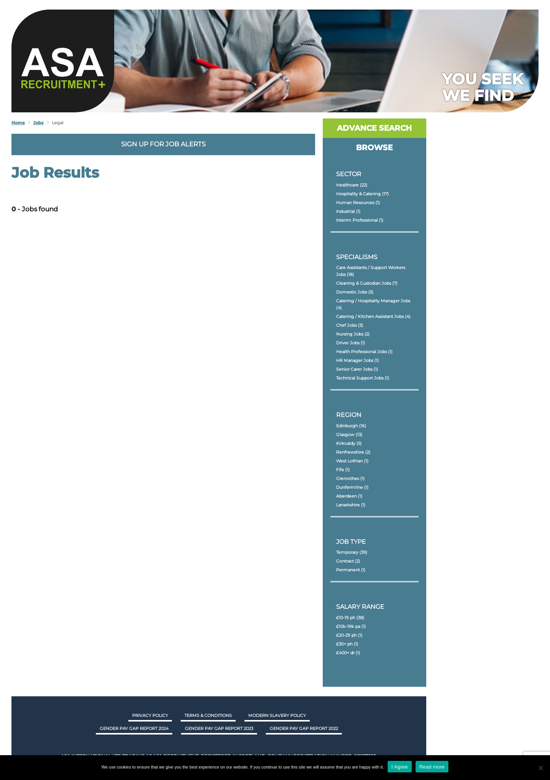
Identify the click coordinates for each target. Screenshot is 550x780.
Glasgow (349, 434)
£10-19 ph (350, 617)
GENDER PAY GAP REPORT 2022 (304, 728)
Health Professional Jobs (364, 351)
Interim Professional (359, 220)
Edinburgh (351, 425)
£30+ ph (347, 644)
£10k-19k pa (351, 626)
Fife (343, 469)
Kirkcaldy (349, 443)
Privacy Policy (150, 715)
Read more (432, 767)
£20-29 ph (349, 635)
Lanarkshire (351, 505)
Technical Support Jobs (362, 378)
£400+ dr (348, 652)
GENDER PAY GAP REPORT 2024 (134, 728)
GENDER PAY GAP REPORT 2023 (219, 728)
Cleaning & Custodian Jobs (367, 283)
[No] (540, 768)
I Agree (399, 767)
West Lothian (352, 461)
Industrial (348, 211)
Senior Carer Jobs (357, 369)
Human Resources (358, 202)
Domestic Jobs (355, 292)
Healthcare (351, 185)
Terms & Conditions (208, 715)
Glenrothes (350, 478)
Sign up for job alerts (163, 144)
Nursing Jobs (353, 334)
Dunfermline (352, 487)
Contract (348, 561)
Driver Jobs (350, 342)
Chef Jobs (349, 325)
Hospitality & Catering (362, 193)
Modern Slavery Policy (277, 715)
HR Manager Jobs (357, 360)
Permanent (351, 569)
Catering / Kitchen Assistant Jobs (373, 316)
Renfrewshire (353, 452)
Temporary (351, 552)
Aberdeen (349, 496)
